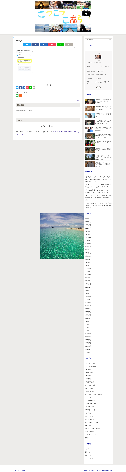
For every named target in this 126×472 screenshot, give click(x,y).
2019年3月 (88, 352)
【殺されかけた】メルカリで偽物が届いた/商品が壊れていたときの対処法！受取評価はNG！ (98, 198)
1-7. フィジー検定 (90, 385)
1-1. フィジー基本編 (90, 366)
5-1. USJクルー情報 (90, 403)
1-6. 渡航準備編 (89, 382)
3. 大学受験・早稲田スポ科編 (93, 394)
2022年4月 (88, 237)
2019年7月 (88, 340)
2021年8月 (88, 262)
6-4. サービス (89, 425)
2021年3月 (88, 277)
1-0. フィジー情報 (90, 363)
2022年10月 (88, 222)
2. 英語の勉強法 (89, 391)
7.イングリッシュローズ (92, 434)
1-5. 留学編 (88, 379)
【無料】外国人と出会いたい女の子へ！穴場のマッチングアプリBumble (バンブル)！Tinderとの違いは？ (98, 205)
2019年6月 (88, 343)
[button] (110, 39)
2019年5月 (88, 346)
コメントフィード (90, 455)
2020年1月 (88, 321)
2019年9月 (88, 333)
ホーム (29, 470)
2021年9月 (88, 259)
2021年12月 (88, 249)
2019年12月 (88, 324)
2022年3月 (88, 240)
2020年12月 (88, 287)
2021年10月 (88, 256)
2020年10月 (88, 293)
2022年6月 (88, 231)
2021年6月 (88, 268)
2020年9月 (88, 296)
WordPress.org (89, 458)
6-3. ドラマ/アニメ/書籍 (91, 422)
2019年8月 (88, 336)
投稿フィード (89, 452)
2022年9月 (88, 225)
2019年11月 (88, 327)
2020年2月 (88, 318)
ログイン (87, 449)
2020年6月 (88, 305)
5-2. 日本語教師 (89, 406)
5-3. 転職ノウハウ (90, 410)
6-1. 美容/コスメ (89, 416)
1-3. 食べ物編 (89, 372)
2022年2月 (88, 243)
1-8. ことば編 (89, 388)
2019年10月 (88, 330)
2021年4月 (88, 274)
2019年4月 (88, 349)
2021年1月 (88, 284)
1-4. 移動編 (88, 375)
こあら (98, 60)
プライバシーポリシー (20, 470)
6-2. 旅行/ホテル (89, 419)
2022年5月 (88, 234)
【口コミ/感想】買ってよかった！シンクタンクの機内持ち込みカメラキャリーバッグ (98, 191)
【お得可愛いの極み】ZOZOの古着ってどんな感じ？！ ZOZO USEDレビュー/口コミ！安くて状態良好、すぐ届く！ (98, 179)
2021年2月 (88, 281)
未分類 (87, 438)
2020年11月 (88, 290)
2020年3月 (88, 315)
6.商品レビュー (89, 431)
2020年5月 (88, 309)
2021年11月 (88, 253)
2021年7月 (88, 265)
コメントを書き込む (48, 126)
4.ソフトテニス (89, 397)
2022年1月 (88, 246)
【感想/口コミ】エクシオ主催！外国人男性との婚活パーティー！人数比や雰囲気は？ (98, 186)
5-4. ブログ (88, 413)
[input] (98, 39)
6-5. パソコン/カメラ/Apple (92, 428)
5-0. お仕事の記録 (90, 400)
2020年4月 (88, 312)
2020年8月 (88, 299)
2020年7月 (88, 302)
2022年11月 (88, 219)
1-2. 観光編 (88, 369)
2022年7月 (88, 228)
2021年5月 (88, 271)
